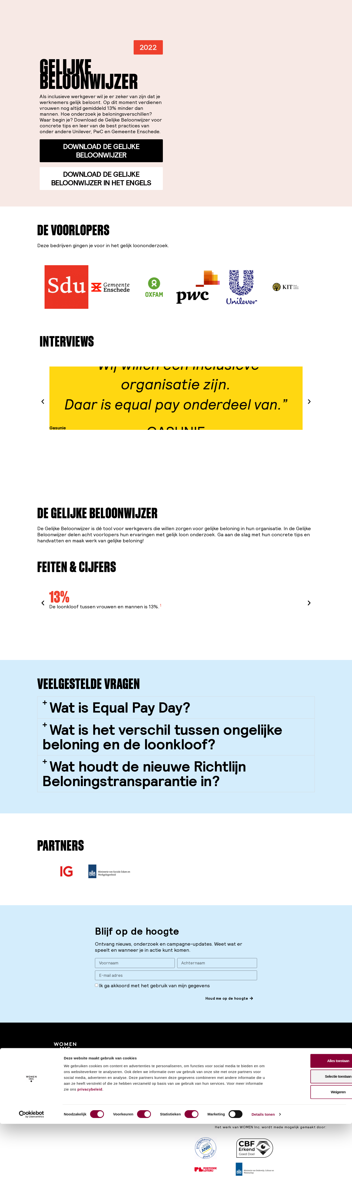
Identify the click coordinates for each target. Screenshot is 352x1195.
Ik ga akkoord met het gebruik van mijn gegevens (154, 986)
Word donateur (111, 1070)
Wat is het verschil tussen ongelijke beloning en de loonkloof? (162, 736)
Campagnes (163, 1063)
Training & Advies (279, 1063)
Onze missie (219, 1063)
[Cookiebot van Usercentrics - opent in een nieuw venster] (31, 1185)
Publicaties (163, 1070)
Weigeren (311, 1163)
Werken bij (218, 1077)
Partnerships (276, 1070)
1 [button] (160, 605)
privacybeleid (89, 1160)
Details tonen (263, 1185)
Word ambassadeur (115, 1077)
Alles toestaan (311, 1132)
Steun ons (107, 1063)
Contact (216, 1084)
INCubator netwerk (282, 1077)
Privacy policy (65, 1084)
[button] (148, 47)
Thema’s (216, 1070)
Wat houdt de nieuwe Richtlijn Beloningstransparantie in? (144, 773)
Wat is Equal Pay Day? (120, 707)
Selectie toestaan (311, 1147)
